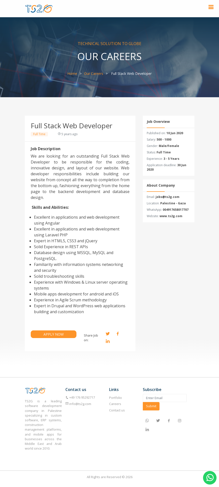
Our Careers (93, 73)
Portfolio (115, 397)
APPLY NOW (54, 334)
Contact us (117, 410)
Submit (151, 406)
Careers (115, 404)
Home (72, 73)
